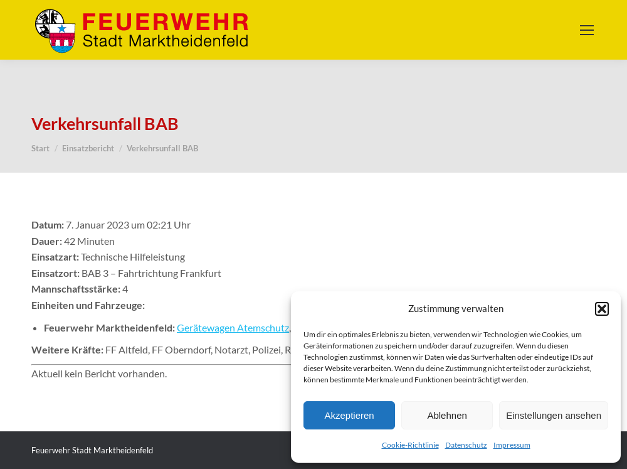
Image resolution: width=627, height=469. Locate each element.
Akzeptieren (349, 415)
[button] (602, 309)
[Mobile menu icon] (587, 30)
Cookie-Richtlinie (410, 445)
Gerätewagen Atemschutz (233, 327)
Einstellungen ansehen (553, 415)
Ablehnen (446, 415)
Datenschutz (466, 445)
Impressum (511, 445)
